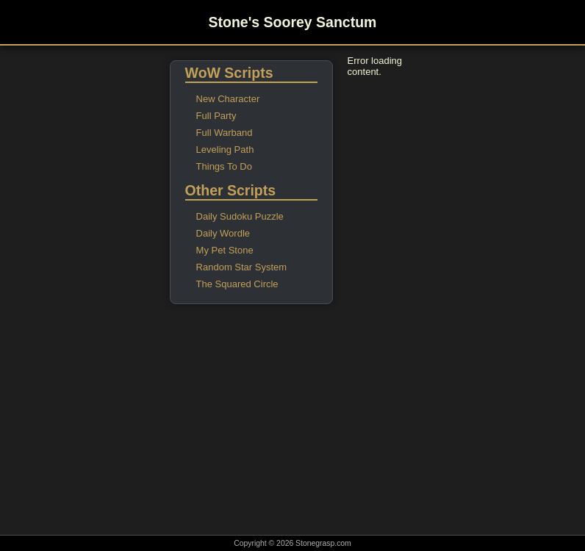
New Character (228, 98)
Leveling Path (225, 149)
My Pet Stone (225, 250)
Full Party (216, 115)
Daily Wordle (223, 233)
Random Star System (241, 267)
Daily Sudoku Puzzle (240, 216)
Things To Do (224, 166)
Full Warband (224, 132)
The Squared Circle (237, 283)
